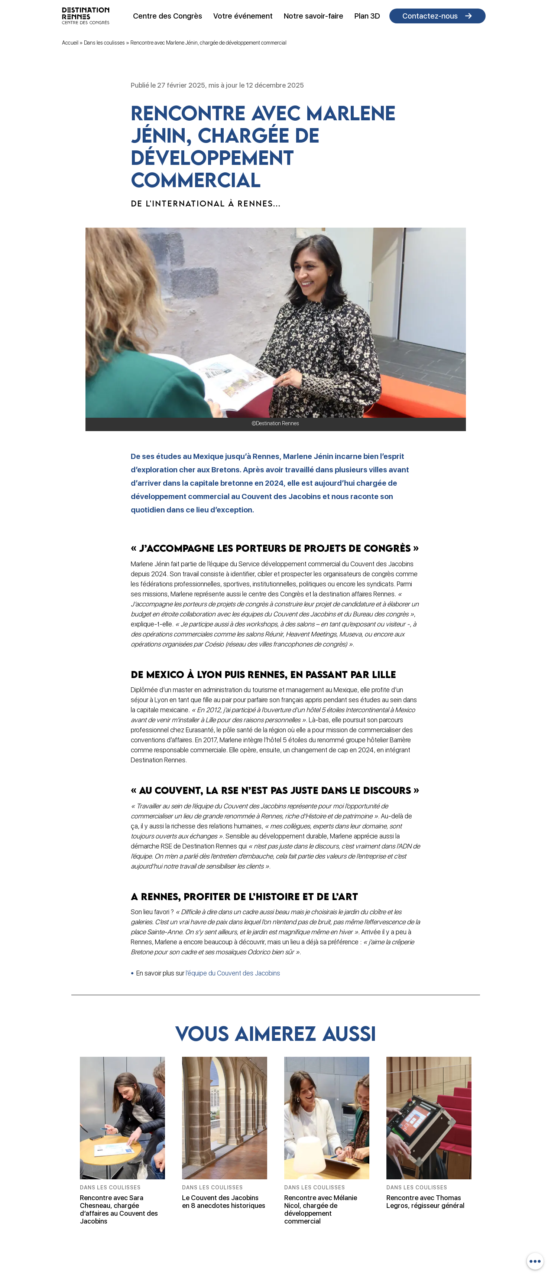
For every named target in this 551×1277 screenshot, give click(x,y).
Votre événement (243, 16)
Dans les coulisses (104, 43)
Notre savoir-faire (313, 16)
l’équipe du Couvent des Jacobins (233, 973)
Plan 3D (367, 16)
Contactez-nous (430, 16)
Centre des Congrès (167, 16)
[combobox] (535, 1261)
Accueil (70, 43)
